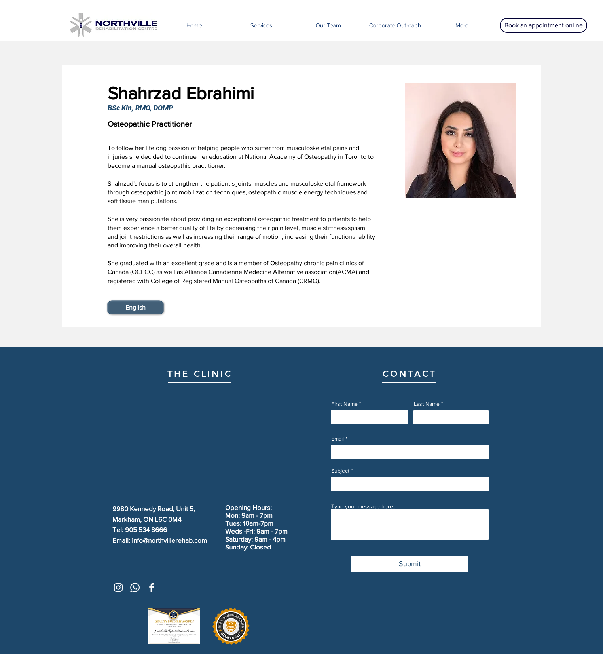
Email (337, 438)
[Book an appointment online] (543, 25)
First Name (344, 404)
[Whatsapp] (135, 587)
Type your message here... (363, 506)
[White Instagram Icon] (118, 587)
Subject (340, 470)
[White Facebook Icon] (151, 587)
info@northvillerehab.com (169, 540)
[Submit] (409, 564)
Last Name (427, 404)
